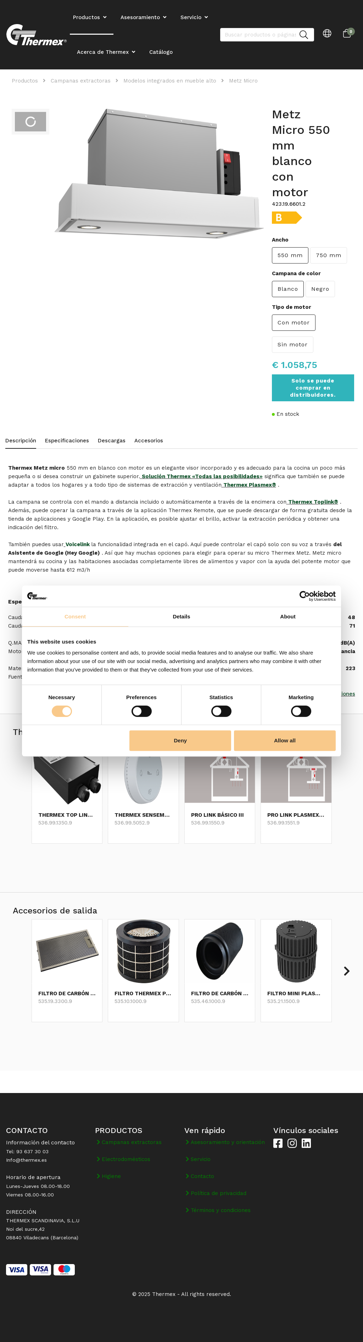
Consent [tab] (75, 616)
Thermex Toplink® (313, 502)
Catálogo (161, 52)
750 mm (328, 255)
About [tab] (287, 616)
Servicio (190, 17)
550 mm (290, 255)
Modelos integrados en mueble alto (169, 81)
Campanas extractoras (81, 81)
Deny (180, 740)
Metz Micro (243, 81)
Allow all (285, 740)
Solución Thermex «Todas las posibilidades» (202, 476)
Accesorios (148, 440)
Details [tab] (181, 616)
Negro (320, 288)
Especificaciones (67, 440)
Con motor (294, 322)
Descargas (111, 440)
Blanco (288, 288)
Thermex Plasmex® (249, 485)
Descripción (20, 440)
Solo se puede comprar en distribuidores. (313, 388)
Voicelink (78, 544)
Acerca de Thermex (103, 52)
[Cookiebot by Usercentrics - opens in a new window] (305, 596)
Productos (25, 81)
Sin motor (293, 344)
